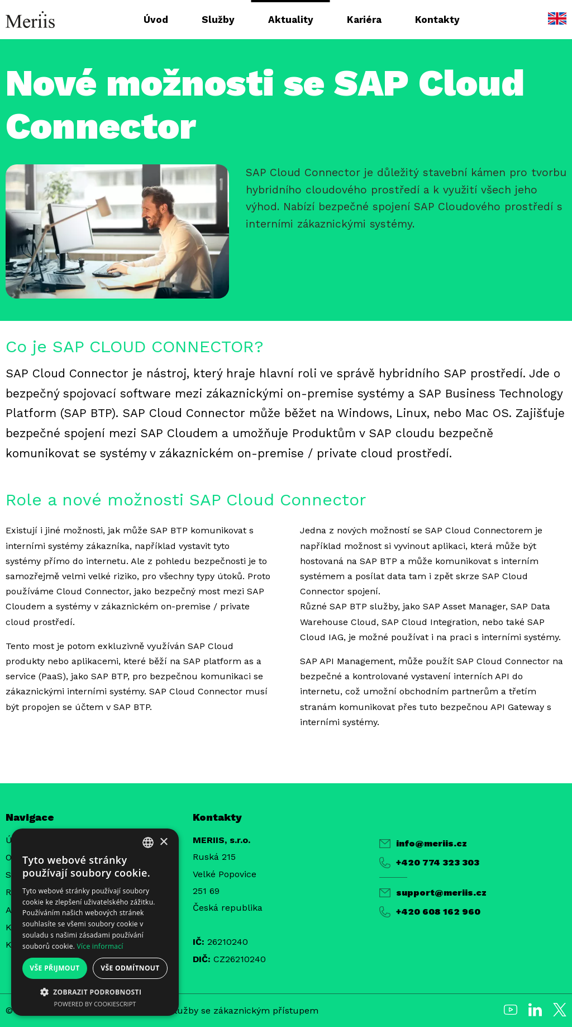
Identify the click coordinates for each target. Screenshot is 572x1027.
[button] (95, 991)
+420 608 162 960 (429, 911)
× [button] (163, 842)
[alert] (95, 922)
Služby (218, 19)
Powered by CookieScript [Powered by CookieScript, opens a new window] (95, 1004)
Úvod (156, 19)
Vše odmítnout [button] (130, 968)
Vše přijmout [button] (54, 968)
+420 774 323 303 (429, 862)
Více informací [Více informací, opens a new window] (100, 946)
